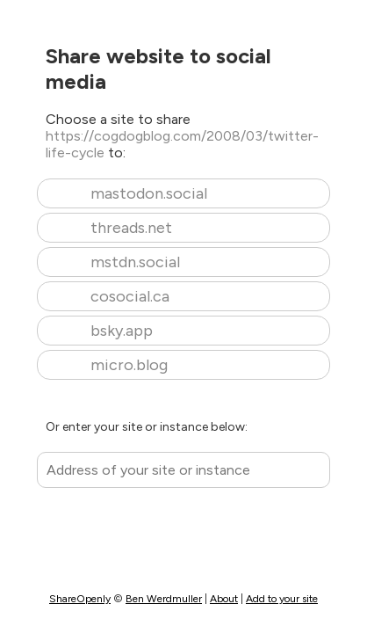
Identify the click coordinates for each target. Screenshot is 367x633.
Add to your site (282, 599)
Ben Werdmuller (164, 599)
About (224, 599)
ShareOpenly (80, 599)
